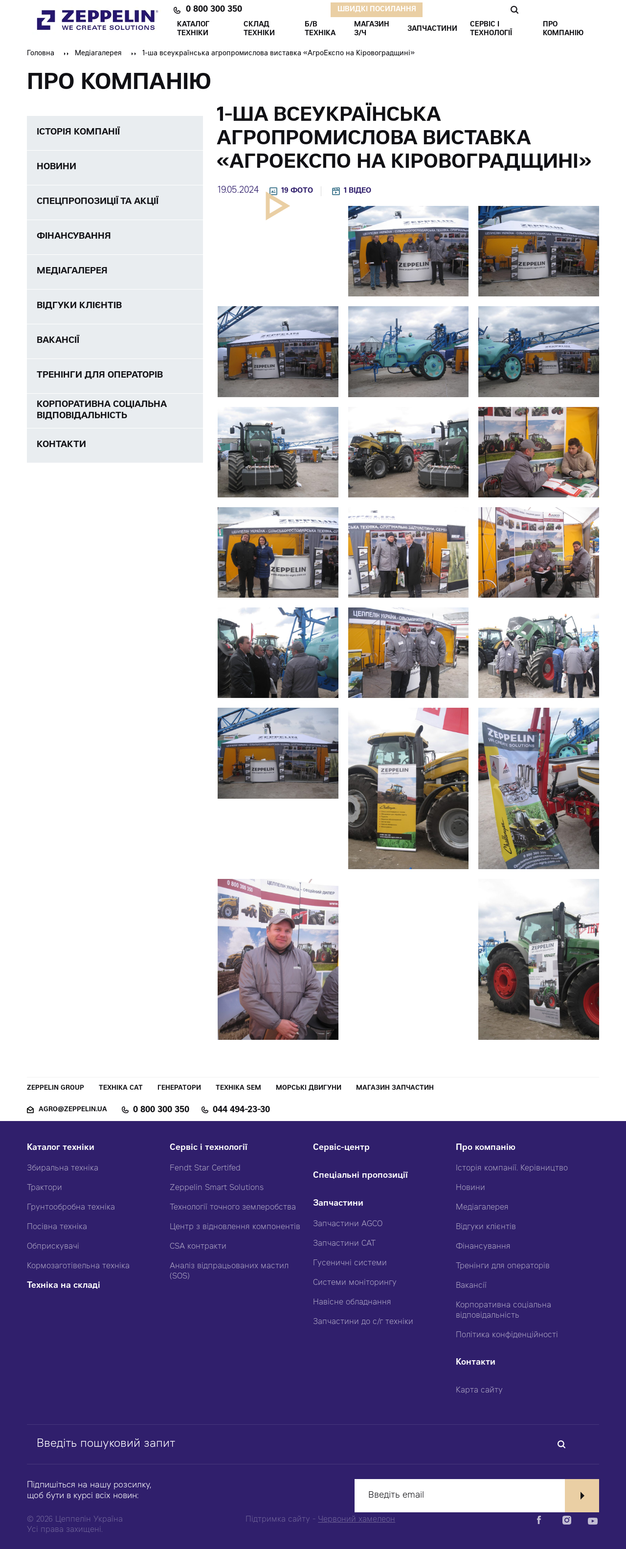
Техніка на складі (63, 1286)
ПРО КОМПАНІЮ (563, 29)
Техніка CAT (121, 1088)
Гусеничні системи (350, 1263)
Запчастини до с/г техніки (363, 1322)
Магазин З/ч (371, 29)
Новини (470, 1188)
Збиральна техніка (62, 1168)
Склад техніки (259, 29)
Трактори (44, 1188)
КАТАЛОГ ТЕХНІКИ (193, 29)
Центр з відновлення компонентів (235, 1227)
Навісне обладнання (352, 1302)
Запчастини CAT (344, 1244)
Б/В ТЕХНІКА (320, 29)
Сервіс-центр (341, 1148)
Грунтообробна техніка (71, 1208)
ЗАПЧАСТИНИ (432, 29)
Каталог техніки (60, 1148)
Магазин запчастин (395, 1088)
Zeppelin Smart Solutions (217, 1188)
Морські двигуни (308, 1088)
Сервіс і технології (208, 1148)
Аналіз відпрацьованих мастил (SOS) (229, 1271)
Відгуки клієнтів (486, 1227)
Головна (40, 53)
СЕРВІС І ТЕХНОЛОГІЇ (491, 29)
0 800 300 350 (214, 9)
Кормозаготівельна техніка (78, 1266)
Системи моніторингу (355, 1283)
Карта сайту (479, 1390)
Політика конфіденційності (507, 1335)
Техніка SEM (238, 1088)
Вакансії (471, 1286)
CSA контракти (198, 1247)
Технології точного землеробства (233, 1208)
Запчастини (338, 1204)
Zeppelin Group (55, 1088)
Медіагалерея (98, 53)
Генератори (179, 1088)
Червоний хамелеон (356, 1520)
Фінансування (483, 1247)
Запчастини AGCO (347, 1224)
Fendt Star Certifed (205, 1168)
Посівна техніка (57, 1227)
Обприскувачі (53, 1247)
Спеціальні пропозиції (360, 1176)
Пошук (514, 10)
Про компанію (485, 1148)
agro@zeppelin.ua (73, 1110)
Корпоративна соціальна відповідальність (503, 1311)
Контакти (475, 1363)
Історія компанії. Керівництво (512, 1168)
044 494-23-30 (241, 1110)
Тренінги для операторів (503, 1266)
